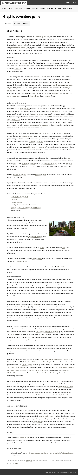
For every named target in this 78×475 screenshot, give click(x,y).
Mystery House (52, 63)
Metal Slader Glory (46, 416)
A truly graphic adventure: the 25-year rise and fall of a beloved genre (49, 453)
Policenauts (42, 147)
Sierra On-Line (26, 63)
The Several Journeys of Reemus (47, 331)
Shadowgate (42, 133)
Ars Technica (15, 456)
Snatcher (48, 96)
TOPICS (11, 8)
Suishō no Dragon (42, 125)
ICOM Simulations (38, 114)
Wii (26, 348)
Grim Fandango (22, 307)
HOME (4, 8)
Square (32, 125)
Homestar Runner (24, 437)
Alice (14, 163)
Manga (26, 413)
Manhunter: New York (36, 141)
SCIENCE (27, 8)
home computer (41, 77)
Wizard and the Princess (27, 66)
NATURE (35, 8)
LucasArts (63, 133)
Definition (25, 23)
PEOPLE (42, 8)
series (42, 139)
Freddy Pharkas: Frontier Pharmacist (23, 205)
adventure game (40, 37)
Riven (42, 247)
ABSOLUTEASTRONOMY (15, 3)
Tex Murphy (35, 304)
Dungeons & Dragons (43, 419)
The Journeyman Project (49, 163)
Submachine (11, 334)
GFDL (16, 463)
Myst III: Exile (37, 258)
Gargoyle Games (57, 85)
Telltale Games (27, 364)
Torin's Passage (16, 202)
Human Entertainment (26, 150)
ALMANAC (18, 8)
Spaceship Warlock (28, 163)
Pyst (63, 247)
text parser (21, 45)
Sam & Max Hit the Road (19, 196)
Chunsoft (63, 117)
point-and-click (15, 48)
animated (33, 128)
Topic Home (8, 23)
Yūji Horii (47, 93)
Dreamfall (52, 389)
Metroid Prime (62, 267)
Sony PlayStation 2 (20, 261)
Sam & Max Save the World (16, 367)
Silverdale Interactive (51, 472)
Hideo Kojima (33, 96)
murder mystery (56, 93)
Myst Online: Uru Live (65, 386)
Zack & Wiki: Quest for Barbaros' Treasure (54, 359)
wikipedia (29, 460)
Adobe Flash (11, 329)
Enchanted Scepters (59, 111)
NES (50, 117)
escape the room (28, 340)
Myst (15, 234)
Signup (68, 2)
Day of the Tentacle (19, 174)
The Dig (14, 199)
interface (23, 48)
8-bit (34, 77)
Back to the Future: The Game (47, 373)
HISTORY (50, 8)
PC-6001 (33, 93)
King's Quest (19, 68)
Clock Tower (40, 150)
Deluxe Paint (37, 421)
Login (74, 2)
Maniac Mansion (27, 136)
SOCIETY (58, 8)
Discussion (17, 23)
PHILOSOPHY (67, 8)
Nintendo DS (17, 348)
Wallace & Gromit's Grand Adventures (32, 370)
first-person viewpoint (35, 236)
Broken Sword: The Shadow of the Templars (26, 207)
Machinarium (39, 395)
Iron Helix (69, 163)
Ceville (12, 362)
